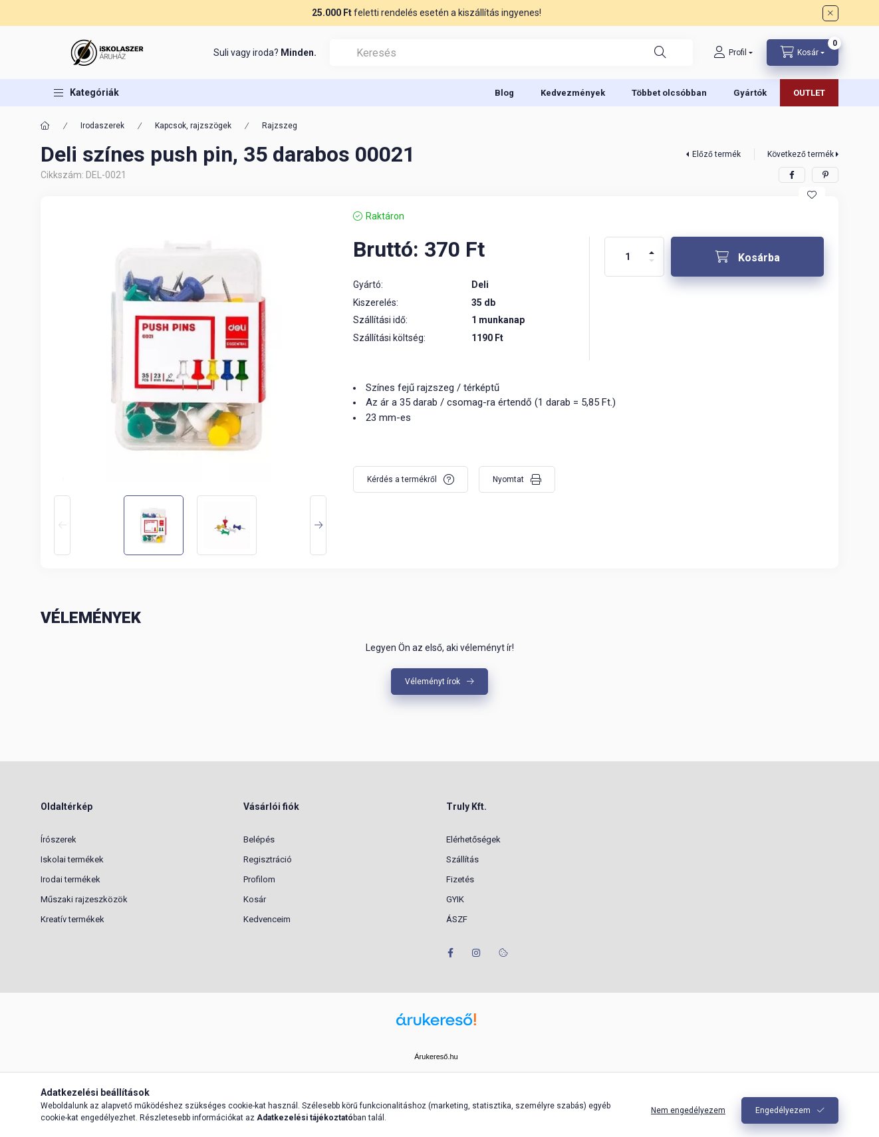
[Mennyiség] (627, 256)
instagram (476, 953)
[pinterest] (825, 175)
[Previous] (62, 525)
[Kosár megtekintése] (802, 52)
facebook (450, 953)
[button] (86, 92)
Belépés (259, 839)
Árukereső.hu (435, 1057)
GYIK (455, 899)
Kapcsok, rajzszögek (193, 125)
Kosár (254, 899)
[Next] (318, 525)
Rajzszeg (279, 125)
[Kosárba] (747, 257)
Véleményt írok (432, 681)
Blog (504, 93)
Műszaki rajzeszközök (84, 899)
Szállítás (462, 859)
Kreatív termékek (72, 919)
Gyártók (750, 93)
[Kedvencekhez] (812, 195)
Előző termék (716, 154)
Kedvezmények (573, 93)
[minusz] (651, 266)
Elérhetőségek (473, 839)
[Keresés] (660, 52)
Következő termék (800, 154)
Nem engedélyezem (688, 1110)
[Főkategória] (45, 126)
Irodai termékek (70, 879)
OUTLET (809, 93)
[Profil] (733, 52)
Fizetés (460, 879)
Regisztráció (267, 859)
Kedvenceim (267, 919)
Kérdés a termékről (402, 479)
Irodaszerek (102, 125)
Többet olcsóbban (669, 93)
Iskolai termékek (72, 859)
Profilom (259, 879)
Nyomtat (508, 479)
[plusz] (651, 247)
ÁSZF (456, 919)
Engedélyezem (783, 1110)
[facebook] (792, 175)
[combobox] (511, 52)
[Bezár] (830, 13)
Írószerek (58, 839)
